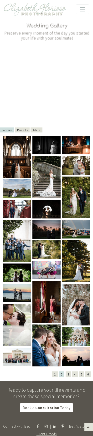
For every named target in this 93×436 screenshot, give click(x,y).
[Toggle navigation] (82, 9)
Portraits (7, 130)
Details (36, 130)
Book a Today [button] (46, 407)
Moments (22, 130)
